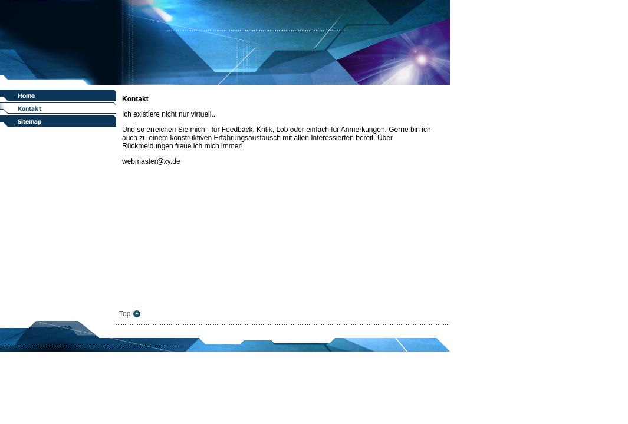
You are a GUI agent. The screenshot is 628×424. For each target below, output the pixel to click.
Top (124, 314)
